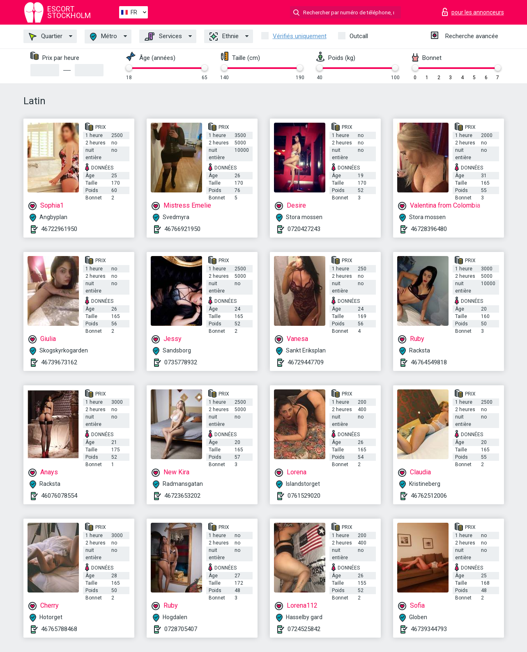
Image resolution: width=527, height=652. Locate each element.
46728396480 (429, 229)
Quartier (45, 36)
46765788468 (59, 629)
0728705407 (180, 629)
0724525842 (304, 629)
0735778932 (180, 362)
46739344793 (429, 629)
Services (163, 36)
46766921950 (182, 229)
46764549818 (429, 362)
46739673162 (59, 362)
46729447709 (306, 362)
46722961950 (59, 229)
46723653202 (182, 495)
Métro (103, 36)
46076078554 (59, 495)
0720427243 (304, 229)
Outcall (359, 36)
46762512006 (429, 495)
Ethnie (224, 36)
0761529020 (304, 495)
